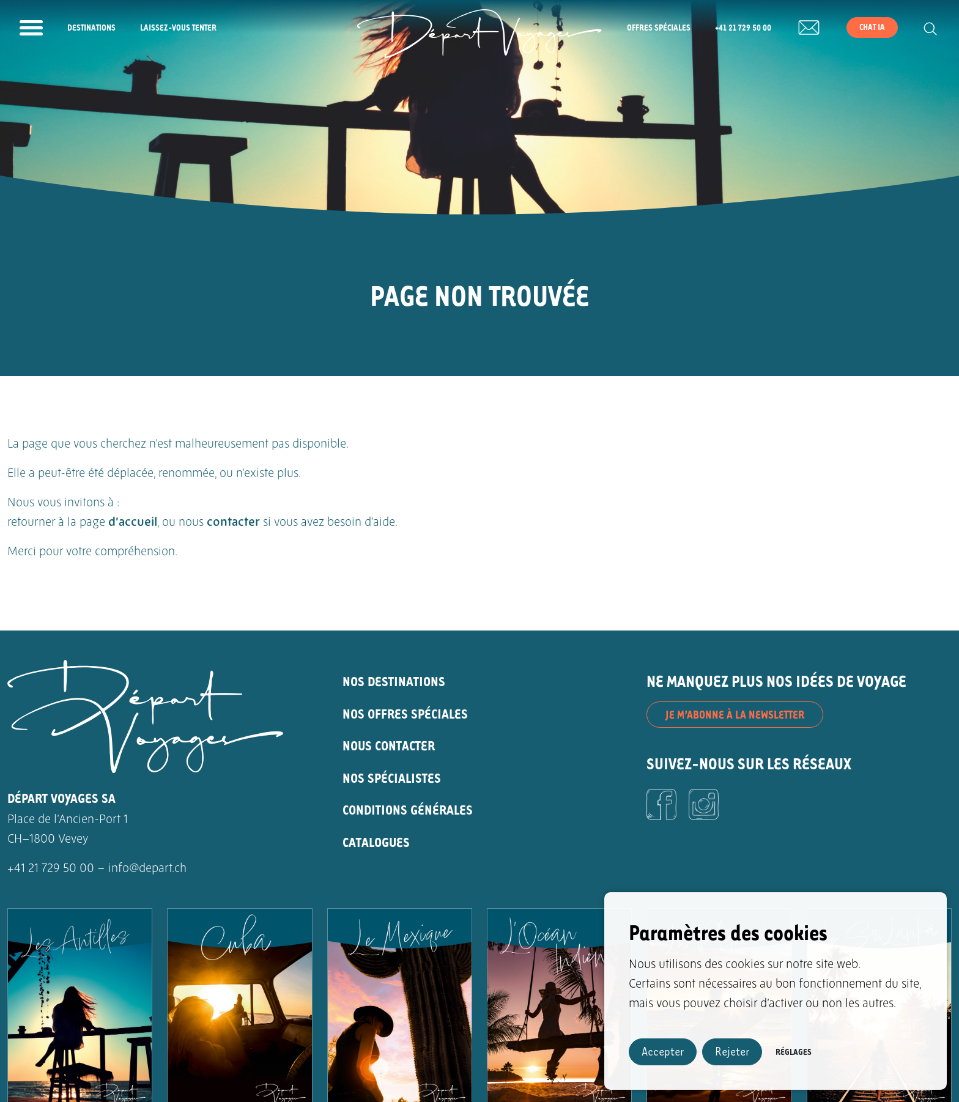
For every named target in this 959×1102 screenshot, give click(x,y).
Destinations (91, 27)
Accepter (663, 1051)
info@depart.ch (147, 869)
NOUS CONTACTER (388, 745)
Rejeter (732, 1051)
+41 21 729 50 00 (743, 27)
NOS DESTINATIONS (393, 681)
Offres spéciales (659, 27)
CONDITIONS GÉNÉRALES (407, 809)
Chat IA (872, 26)
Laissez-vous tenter (178, 27)
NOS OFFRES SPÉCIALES (405, 713)
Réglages (794, 1051)
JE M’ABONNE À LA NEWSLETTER (734, 714)
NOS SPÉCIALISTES (391, 777)
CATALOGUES (376, 842)
